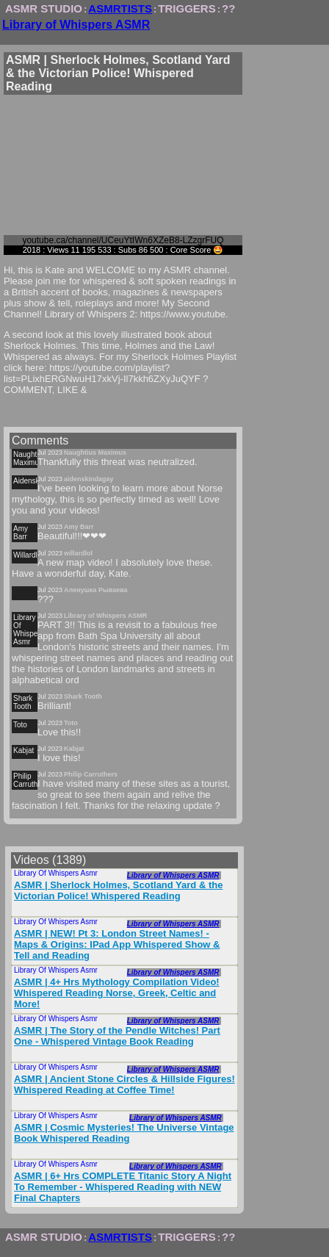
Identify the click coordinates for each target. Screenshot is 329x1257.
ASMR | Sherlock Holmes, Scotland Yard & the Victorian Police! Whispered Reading (118, 890)
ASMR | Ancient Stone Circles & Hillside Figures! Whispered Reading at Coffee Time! (124, 1084)
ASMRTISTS (120, 8)
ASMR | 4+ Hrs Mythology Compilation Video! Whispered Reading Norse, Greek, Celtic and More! (117, 992)
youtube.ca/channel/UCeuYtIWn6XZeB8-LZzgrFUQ (122, 240)
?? (228, 8)
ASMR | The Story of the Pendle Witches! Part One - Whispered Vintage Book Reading (117, 1036)
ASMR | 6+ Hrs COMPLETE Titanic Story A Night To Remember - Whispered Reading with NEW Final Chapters (122, 1186)
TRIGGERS (186, 8)
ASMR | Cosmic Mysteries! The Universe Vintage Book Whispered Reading (124, 1133)
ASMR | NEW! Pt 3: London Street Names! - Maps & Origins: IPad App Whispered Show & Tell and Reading (117, 944)
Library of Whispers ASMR (76, 24)
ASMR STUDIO (43, 8)
